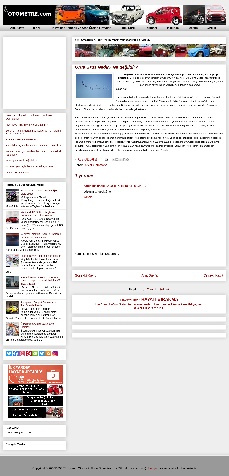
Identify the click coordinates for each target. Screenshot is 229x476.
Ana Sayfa (17, 27)
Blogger (153, 468)
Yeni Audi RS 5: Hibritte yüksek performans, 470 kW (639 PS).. (38, 214)
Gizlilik (211, 27)
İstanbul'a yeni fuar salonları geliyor (41, 255)
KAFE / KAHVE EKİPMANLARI (23, 139)
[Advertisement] (34, 72)
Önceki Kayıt (213, 275)
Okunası (151, 27)
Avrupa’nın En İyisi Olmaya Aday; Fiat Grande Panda (40, 304)
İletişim (193, 27)
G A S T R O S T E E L (18, 172)
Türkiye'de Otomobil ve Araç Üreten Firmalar (80, 27)
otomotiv (101, 165)
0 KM (36, 27)
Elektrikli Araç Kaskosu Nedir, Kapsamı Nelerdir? (33, 145)
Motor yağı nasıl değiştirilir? (21, 160)
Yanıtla (88, 197)
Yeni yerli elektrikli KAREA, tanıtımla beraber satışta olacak (41, 236)
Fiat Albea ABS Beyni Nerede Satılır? (27, 124)
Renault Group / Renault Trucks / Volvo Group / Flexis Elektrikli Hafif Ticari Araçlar (40, 280)
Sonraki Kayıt (85, 275)
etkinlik (89, 165)
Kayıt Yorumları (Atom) (154, 289)
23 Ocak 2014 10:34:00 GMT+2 (126, 185)
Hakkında (172, 27)
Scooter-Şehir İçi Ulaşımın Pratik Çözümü (29, 166)
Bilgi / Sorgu (127, 27)
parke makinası (94, 185)
